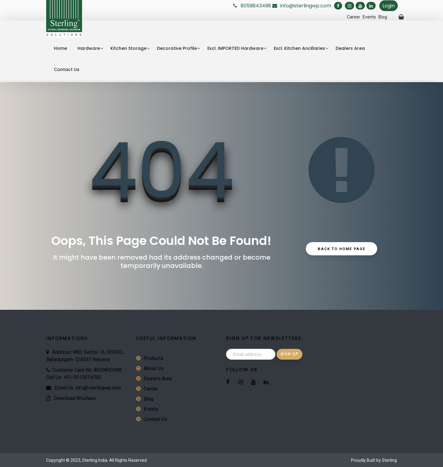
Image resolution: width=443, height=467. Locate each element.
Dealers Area (350, 48)
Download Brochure (75, 398)
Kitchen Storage (128, 48)
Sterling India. (95, 460)
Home (60, 48)
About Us (153, 368)
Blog (382, 16)
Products (153, 358)
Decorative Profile (177, 48)
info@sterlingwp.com (306, 5)
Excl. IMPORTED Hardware (235, 48)
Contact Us (66, 69)
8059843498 (256, 5)
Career (353, 16)
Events (369, 16)
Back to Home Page (341, 249)
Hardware (89, 48)
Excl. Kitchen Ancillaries (299, 48)
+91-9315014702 (82, 377)
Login (388, 5)
